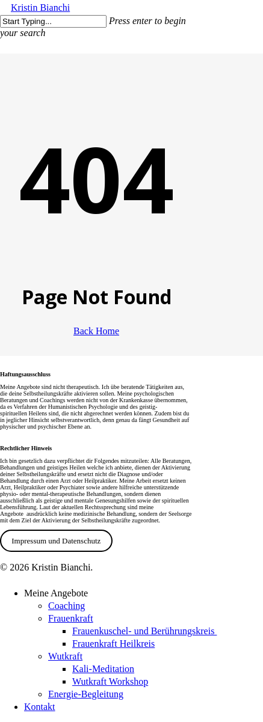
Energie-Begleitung (85, 694)
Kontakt (39, 707)
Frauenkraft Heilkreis (113, 643)
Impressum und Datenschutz (56, 540)
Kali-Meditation (103, 669)
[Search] (53, 21)
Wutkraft (65, 656)
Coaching (66, 606)
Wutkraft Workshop (110, 681)
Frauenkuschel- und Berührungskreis (144, 631)
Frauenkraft (70, 618)
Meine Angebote (56, 593)
